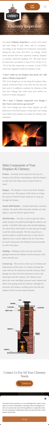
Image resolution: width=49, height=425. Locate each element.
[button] (45, 398)
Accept (24, 419)
